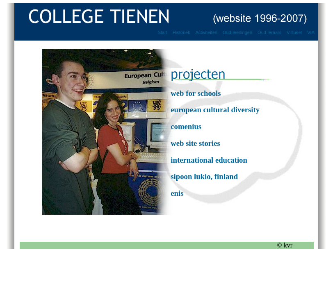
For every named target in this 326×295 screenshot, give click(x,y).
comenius (186, 126)
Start (162, 32)
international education (209, 160)
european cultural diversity (215, 109)
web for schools (196, 93)
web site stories (195, 143)
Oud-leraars (269, 32)
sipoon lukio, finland (204, 176)
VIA (311, 32)
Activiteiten (206, 32)
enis (177, 193)
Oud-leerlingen (237, 32)
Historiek (181, 32)
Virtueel (294, 32)
